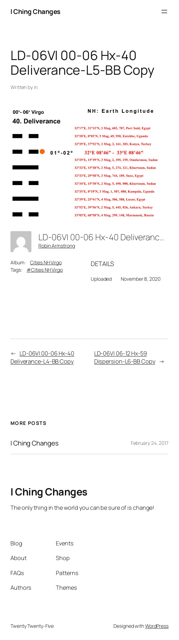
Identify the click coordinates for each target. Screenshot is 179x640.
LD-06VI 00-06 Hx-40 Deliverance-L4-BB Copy (42, 357)
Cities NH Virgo (46, 262)
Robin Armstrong (56, 245)
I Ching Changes (35, 11)
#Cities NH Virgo (44, 269)
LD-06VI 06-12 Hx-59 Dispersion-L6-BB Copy (124, 357)
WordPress (157, 626)
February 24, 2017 (150, 443)
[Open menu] (164, 11)
